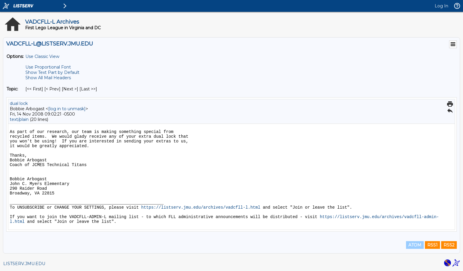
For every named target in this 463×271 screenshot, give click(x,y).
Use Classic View (42, 56)
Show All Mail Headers (48, 77)
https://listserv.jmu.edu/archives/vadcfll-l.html (200, 207)
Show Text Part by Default (52, 72)
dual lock (19, 103)
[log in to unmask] (67, 108)
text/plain (19, 119)
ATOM (414, 245)
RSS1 (432, 245)
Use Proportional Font (48, 67)
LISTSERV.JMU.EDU (24, 263)
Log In (441, 6)
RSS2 (449, 245)
